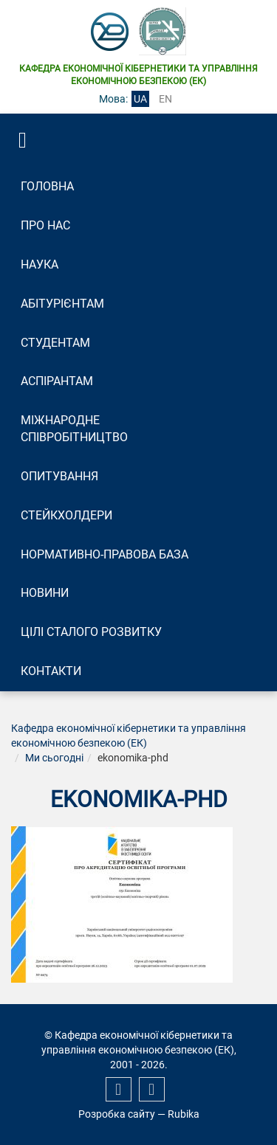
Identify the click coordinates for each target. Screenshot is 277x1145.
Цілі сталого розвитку (91, 632)
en (165, 99)
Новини (45, 593)
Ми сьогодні (54, 758)
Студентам (55, 343)
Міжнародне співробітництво (74, 428)
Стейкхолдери (66, 515)
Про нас (45, 225)
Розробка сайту (116, 1114)
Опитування (59, 476)
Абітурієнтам (62, 304)
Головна (47, 186)
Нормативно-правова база (104, 554)
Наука (39, 264)
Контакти (51, 671)
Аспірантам (57, 381)
